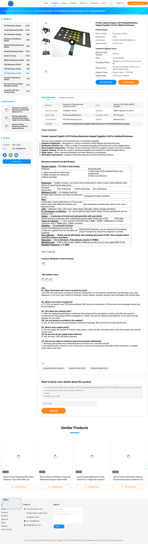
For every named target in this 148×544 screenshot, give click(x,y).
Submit (54, 410)
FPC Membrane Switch (17, 34)
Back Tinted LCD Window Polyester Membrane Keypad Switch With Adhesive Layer (55, 479)
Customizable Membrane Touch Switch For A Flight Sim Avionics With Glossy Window (91, 479)
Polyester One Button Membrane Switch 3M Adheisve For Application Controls (20, 110)
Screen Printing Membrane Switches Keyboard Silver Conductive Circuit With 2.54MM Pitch (21, 126)
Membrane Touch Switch (77, 368)
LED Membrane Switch (17, 25)
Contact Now (17, 161)
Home (3, 509)
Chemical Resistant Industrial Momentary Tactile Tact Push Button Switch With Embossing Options (21, 118)
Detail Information (48, 97)
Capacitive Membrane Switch (17, 79)
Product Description (66, 97)
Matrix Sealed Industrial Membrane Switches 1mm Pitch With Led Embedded (18, 479)
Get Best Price (106, 82)
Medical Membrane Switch (17, 60)
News (3, 523)
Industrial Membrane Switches (53, 368)
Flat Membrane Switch (17, 64)
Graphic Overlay (17, 56)
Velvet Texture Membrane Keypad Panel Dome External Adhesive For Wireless (128, 479)
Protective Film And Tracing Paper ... (17, 91)
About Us (4, 519)
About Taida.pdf (48, 252)
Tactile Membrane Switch (17, 30)
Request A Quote (137, 3)
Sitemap (4, 526)
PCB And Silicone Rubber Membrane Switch (17, 85)
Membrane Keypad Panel (99, 368)
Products (4, 512)
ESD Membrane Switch (17, 69)
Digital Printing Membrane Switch (17, 46)
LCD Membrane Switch (17, 73)
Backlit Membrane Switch (17, 51)
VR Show (4, 516)
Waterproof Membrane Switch (17, 40)
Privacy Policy (6, 529)
